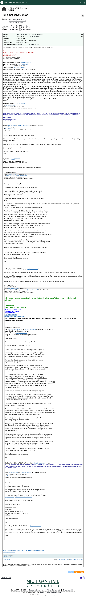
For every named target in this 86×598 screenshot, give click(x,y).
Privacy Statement (53, 590)
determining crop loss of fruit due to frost (29, 34)
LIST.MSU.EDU (6, 578)
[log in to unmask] (33, 36)
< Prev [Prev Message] (17, 26)
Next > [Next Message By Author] (23, 30)
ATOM (71, 572)
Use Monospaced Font (16, 19)
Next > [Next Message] (23, 26)
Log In (79, 2)
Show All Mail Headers (16, 22)
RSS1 (76, 572)
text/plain (19, 44)
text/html (31, 44)
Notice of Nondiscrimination (54, 592)
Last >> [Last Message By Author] (28, 30)
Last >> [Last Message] (28, 26)
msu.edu (42, 592)
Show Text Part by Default (17, 21)
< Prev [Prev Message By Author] (17, 30)
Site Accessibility (69, 590)
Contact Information (36, 590)
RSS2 (81, 572)
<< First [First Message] (11, 26)
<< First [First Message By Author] (11, 30)
